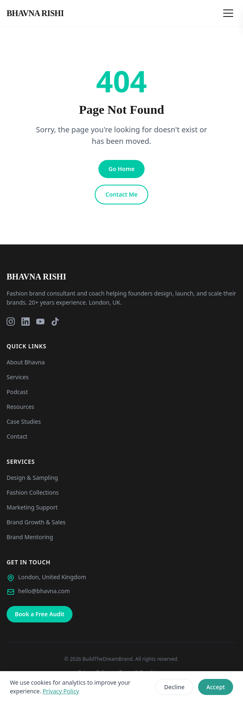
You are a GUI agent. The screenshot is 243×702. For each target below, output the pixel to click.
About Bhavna (26, 362)
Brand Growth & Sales (36, 522)
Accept (215, 687)
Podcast (17, 392)
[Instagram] (11, 321)
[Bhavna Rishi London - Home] (35, 13)
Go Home (121, 169)
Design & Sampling (32, 477)
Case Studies (24, 421)
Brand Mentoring (30, 537)
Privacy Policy (60, 691)
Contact (17, 436)
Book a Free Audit (39, 614)
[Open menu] (228, 13)
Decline (174, 687)
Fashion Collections (33, 492)
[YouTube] (40, 321)
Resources (20, 407)
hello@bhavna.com (44, 591)
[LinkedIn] (25, 321)
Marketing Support (32, 507)
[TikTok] (55, 321)
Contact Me (121, 194)
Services (17, 377)
